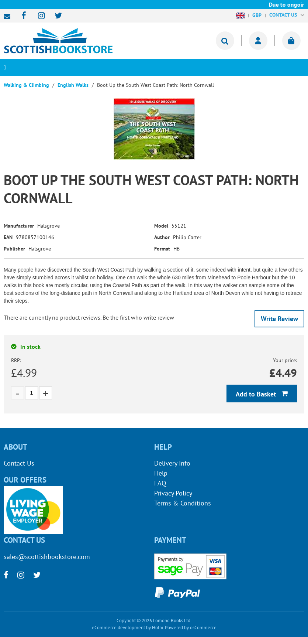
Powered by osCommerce (191, 627)
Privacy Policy (173, 493)
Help (160, 473)
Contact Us (19, 463)
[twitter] (55, 16)
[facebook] (21, 16)
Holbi (157, 627)
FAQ (160, 483)
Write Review (279, 318)
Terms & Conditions (182, 503)
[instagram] (38, 16)
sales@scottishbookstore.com (9, 16)
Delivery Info (172, 463)
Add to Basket (257, 394)
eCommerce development (118, 627)
